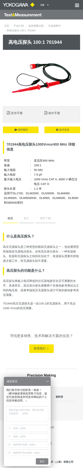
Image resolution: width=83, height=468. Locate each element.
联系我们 (41, 348)
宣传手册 (17, 113)
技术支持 (62, 129)
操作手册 (54, 113)
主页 (6, 25)
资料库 (59, 396)
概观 (10, 218)
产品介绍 (19, 25)
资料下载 (45, 218)
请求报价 (21, 129)
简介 (26, 218)
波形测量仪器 (36, 25)
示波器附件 (54, 25)
